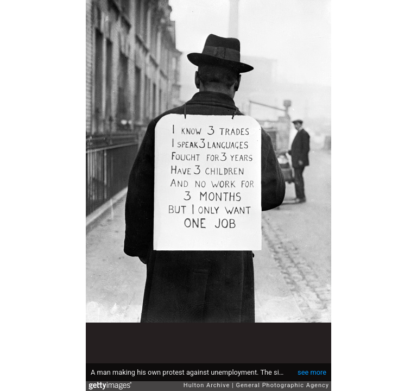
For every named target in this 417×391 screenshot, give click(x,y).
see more (312, 372)
